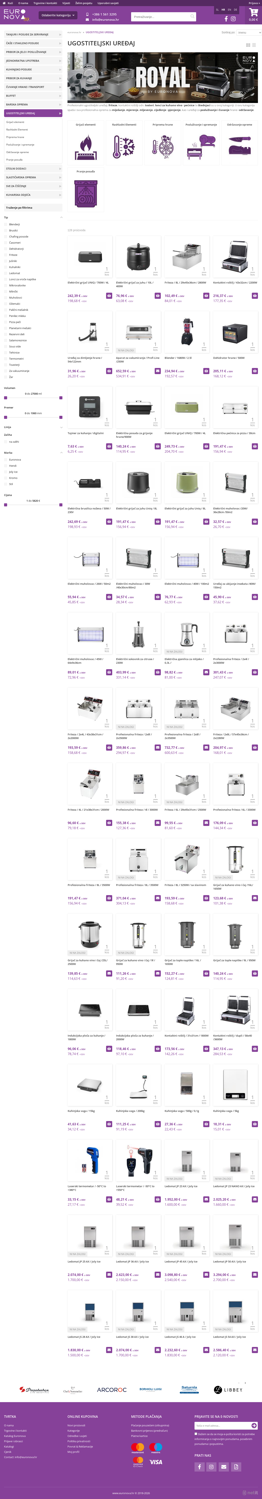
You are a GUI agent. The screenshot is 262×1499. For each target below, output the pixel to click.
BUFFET (11, 95)
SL (217, 9)
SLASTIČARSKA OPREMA (21, 177)
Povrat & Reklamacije (80, 1446)
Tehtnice (14, 352)
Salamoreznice (18, 340)
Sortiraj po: (228, 32)
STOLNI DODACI (16, 168)
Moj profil (73, 1452)
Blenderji (14, 224)
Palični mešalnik (18, 310)
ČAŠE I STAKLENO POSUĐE (22, 43)
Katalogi (9, 1446)
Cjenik (7, 1452)
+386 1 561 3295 (104, 14)
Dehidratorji (16, 249)
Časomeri (15, 242)
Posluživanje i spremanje (20, 144)
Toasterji (14, 365)
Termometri (16, 358)
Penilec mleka (17, 316)
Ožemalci (14, 303)
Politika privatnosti (78, 1441)
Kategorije (73, 1430)
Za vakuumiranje (19, 371)
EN (229, 9)
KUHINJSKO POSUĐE (19, 69)
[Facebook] (226, 18)
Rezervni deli (16, 334)
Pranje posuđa (14, 159)
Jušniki (13, 261)
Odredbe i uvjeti (77, 1436)
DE (235, 9)
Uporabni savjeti (108, 3)
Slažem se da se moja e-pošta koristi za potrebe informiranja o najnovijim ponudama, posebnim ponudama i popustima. (225, 1439)
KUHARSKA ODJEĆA (18, 195)
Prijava (254, 3)
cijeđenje (160, 110)
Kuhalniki (14, 267)
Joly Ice (13, 472)
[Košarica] (253, 15)
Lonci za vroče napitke (22, 279)
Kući (10, 3)
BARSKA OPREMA (17, 104)
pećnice (189, 105)
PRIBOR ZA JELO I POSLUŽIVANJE (26, 52)
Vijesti (66, 3)
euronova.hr (74, 32)
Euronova (15, 459)
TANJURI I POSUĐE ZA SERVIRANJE (27, 34)
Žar (11, 377)
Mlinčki (13, 291)
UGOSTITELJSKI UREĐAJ (20, 113)
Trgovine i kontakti (45, 3)
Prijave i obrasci (13, 1441)
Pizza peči (15, 322)
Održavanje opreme (17, 152)
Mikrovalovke (17, 285)
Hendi (12, 466)
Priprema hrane (15, 137)
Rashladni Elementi (17, 129)
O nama (23, 3)
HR (223, 9)
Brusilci (13, 230)
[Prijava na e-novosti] (254, 1426)
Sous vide (15, 346)
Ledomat (14, 273)
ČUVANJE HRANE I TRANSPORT (25, 87)
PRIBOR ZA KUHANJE (19, 78)
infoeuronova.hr (105, 20)
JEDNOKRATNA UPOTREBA (22, 60)
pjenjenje (174, 110)
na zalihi (14, 441)
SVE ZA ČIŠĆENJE (16, 186)
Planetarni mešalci (20, 328)
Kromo (13, 478)
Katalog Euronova (15, 1436)
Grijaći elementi (15, 122)
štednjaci (204, 105)
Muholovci (15, 297)
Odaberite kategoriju (58, 15)
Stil (11, 484)
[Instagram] (233, 18)
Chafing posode (18, 236)
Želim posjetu (83, 3)
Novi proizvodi (76, 1425)
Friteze (13, 255)
